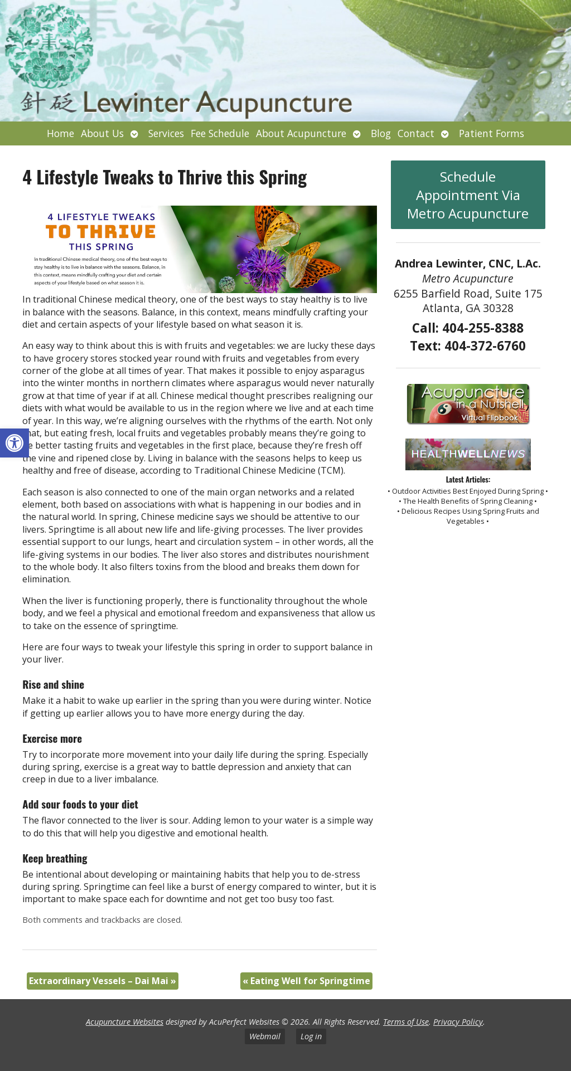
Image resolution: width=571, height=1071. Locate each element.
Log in (311, 1036)
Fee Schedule (220, 133)
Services (166, 133)
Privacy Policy (458, 1021)
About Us (102, 133)
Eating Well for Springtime (306, 981)
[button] (14, 443)
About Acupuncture (301, 133)
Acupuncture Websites (124, 1021)
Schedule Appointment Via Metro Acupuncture (468, 194)
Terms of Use (406, 1021)
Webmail (264, 1036)
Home (60, 133)
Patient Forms (491, 133)
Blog (381, 133)
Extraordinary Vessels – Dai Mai (102, 981)
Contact (416, 133)
